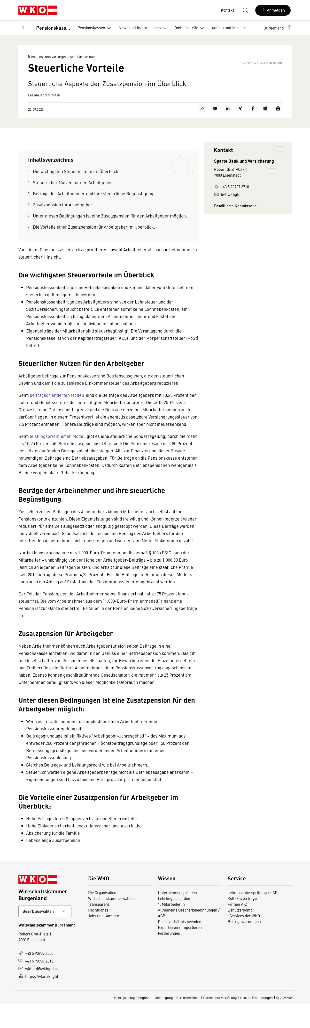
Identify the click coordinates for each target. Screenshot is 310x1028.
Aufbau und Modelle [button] (233, 28)
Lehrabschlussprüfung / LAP (252, 916)
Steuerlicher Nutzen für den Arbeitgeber (72, 206)
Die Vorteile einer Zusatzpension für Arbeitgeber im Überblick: (94, 251)
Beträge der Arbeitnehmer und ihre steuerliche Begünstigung (93, 217)
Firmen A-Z (237, 928)
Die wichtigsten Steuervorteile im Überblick (75, 195)
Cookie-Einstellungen (256, 1021)
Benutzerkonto (240, 933)
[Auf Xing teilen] (240, 132)
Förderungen (169, 957)
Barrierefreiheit (188, 1021)
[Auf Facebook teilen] (253, 132)
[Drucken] (278, 132)
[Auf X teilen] (265, 132)
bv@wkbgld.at (229, 218)
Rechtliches (98, 933)
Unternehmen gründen (177, 916)
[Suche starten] (245, 10)
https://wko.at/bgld (38, 1000)
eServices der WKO (244, 939)
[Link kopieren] (202, 132)
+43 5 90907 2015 (35, 984)
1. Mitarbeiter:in (171, 928)
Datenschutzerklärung (220, 1021)
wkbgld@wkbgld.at (38, 992)
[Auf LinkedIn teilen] (228, 132)
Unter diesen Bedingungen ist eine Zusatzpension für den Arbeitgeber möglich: (110, 240)
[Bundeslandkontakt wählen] (44, 935)
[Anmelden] (273, 10)
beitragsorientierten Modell (57, 419)
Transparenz (98, 928)
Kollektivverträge (242, 922)
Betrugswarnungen (244, 945)
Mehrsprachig (124, 1021)
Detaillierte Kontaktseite (238, 229)
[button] (278, 28)
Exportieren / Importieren (180, 951)
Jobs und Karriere (103, 939)
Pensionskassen (53, 27)
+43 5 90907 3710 (231, 210)
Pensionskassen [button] (95, 28)
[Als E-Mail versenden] (215, 132)
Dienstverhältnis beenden (179, 945)
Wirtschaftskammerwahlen (111, 922)
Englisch (144, 1021)
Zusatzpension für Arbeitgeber (63, 228)
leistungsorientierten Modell (58, 460)
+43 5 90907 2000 (35, 977)
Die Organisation (102, 916)
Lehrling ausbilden (174, 922)
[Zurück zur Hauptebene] (23, 28)
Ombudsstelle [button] (190, 28)
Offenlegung (164, 1021)
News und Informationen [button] (144, 28)
